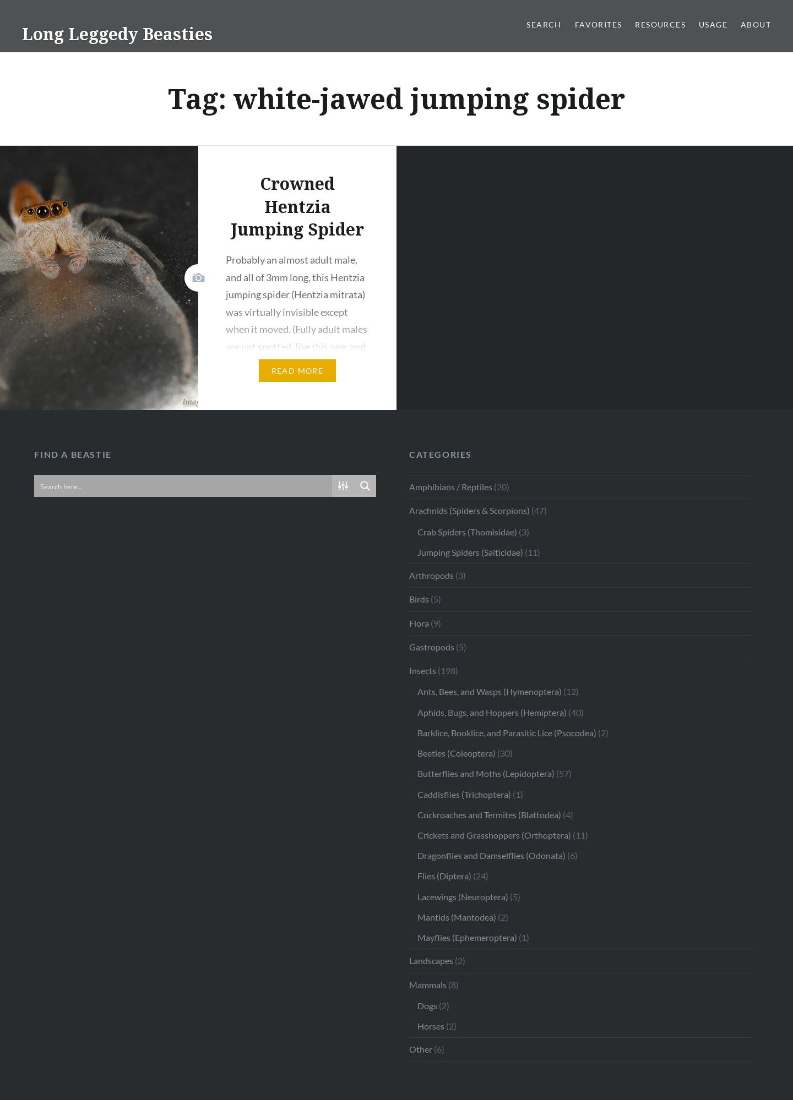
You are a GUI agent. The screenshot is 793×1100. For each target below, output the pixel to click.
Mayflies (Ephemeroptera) (467, 937)
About (756, 24)
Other (420, 1049)
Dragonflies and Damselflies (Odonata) (491, 855)
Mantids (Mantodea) (456, 917)
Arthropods (431, 575)
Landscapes (431, 960)
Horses (430, 1026)
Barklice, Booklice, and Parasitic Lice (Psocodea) (506, 732)
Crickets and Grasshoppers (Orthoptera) (494, 835)
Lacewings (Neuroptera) (462, 896)
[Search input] (183, 485)
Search (543, 24)
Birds (419, 599)
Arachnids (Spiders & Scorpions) (469, 510)
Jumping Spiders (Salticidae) (470, 552)
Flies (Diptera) (444, 876)
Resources (660, 24)
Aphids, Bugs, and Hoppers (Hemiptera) (492, 712)
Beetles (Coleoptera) (456, 753)
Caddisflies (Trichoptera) (464, 794)
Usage (713, 24)
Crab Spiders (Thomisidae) (467, 532)
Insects (422, 670)
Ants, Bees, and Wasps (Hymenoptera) (489, 691)
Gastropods (431, 647)
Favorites (598, 24)
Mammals (428, 984)
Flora (419, 623)
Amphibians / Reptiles (450, 486)
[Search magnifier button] (365, 486)
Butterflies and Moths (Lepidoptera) (486, 773)
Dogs (427, 1005)
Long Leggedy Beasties (117, 34)
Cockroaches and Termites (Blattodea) (489, 814)
